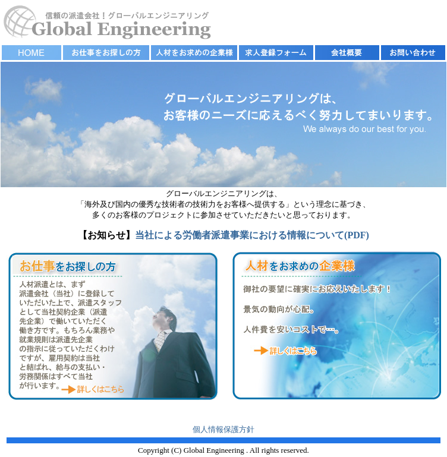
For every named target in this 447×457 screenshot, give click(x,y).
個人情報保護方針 (223, 429)
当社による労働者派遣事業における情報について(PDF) (252, 235)
